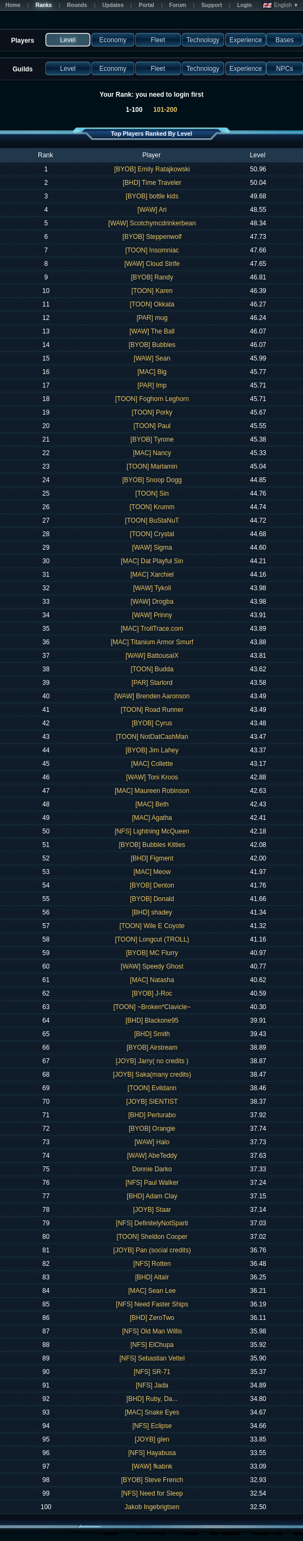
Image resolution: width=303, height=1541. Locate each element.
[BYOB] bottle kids (152, 196)
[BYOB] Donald (152, 899)
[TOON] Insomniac (152, 250)
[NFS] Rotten (151, 1264)
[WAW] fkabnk (151, 1466)
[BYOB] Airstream (152, 1047)
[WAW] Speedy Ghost (152, 966)
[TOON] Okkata (152, 304)
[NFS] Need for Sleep (152, 1493)
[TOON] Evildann (152, 1088)
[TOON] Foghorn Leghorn (152, 399)
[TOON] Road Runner (152, 709)
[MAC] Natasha (152, 980)
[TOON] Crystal (152, 534)
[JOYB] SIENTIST (151, 1101)
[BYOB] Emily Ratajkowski (152, 169)
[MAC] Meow (152, 872)
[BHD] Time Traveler (152, 182)
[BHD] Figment (152, 858)
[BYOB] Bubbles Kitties (152, 845)
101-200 (165, 110)
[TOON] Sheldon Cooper (151, 1236)
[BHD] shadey (152, 912)
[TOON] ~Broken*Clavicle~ (151, 1007)
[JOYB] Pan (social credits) (151, 1250)
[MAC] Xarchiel (152, 574)
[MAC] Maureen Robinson (152, 791)
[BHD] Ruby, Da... (152, 1399)
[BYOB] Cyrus (152, 723)
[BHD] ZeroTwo (152, 1318)
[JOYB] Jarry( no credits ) (152, 1061)
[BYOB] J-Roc (152, 993)
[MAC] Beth (151, 804)
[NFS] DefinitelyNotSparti (152, 1223)
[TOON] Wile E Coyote (152, 926)
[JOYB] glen (152, 1439)
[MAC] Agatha (152, 818)
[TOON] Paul (152, 426)
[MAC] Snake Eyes (152, 1412)
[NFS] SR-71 (152, 1372)
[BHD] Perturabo (152, 1115)
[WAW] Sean (152, 358)
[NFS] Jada (152, 1385)
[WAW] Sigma (152, 547)
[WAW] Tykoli (152, 588)
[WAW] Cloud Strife (152, 264)
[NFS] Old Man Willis (152, 1331)
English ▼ (280, 5)
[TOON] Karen (152, 291)
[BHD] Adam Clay (152, 1196)
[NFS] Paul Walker (152, 1182)
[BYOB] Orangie (152, 1128)
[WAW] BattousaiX (152, 655)
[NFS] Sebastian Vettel (152, 1358)
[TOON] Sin (152, 493)
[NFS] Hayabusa (152, 1453)
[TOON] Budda (151, 669)
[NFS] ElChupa (152, 1345)
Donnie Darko (152, 1169)
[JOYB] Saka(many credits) (152, 1074)
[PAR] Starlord (152, 682)
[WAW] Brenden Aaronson (151, 696)
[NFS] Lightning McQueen (152, 831)
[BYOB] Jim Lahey (152, 750)
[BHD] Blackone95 (152, 1020)
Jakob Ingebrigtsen (151, 1507)
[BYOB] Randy (152, 277)
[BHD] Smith (152, 1034)
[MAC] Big (152, 372)
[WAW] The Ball (152, 331)
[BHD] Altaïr (152, 1277)
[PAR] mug (151, 318)
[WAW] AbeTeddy (152, 1155)
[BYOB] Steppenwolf (151, 237)
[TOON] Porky (151, 412)
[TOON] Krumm (151, 507)
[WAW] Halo (152, 1142)
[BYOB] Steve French (152, 1480)
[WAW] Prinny (152, 615)
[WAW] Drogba (151, 601)
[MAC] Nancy (152, 453)
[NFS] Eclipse (152, 1426)
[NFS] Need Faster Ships (152, 1304)
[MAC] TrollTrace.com (152, 628)
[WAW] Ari (152, 210)
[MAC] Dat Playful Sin (152, 561)
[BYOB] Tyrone (152, 439)
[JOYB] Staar (152, 1209)
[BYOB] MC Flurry (152, 953)
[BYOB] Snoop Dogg (152, 480)
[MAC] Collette (152, 764)
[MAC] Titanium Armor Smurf (152, 642)
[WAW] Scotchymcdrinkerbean (152, 223)
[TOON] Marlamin (152, 466)
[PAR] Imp (152, 385)
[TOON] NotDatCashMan (152, 737)
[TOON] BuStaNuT (152, 520)
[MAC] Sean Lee (152, 1291)
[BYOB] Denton (152, 885)
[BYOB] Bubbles (152, 345)
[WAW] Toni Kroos (152, 777)
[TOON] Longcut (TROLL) (152, 939)
